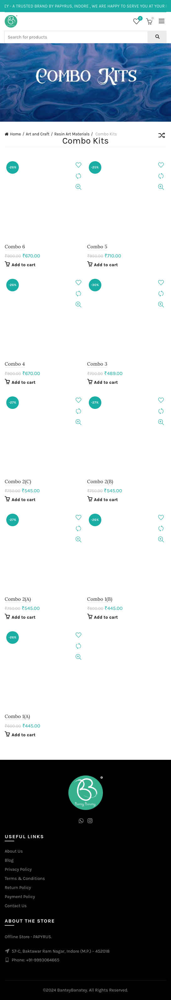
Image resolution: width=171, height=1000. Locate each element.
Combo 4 (15, 364)
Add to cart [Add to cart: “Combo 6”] (23, 264)
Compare (78, 176)
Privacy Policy (18, 869)
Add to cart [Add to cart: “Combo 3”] (106, 382)
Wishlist (140, 19)
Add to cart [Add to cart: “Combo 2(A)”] (23, 617)
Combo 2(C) (18, 481)
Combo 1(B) (100, 599)
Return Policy (18, 887)
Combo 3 (97, 364)
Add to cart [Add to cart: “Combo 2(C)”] (23, 499)
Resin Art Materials (71, 134)
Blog (9, 860)
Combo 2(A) (18, 599)
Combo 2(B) (100, 481)
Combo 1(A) (17, 716)
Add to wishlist (78, 165)
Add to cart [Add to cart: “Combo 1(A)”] (23, 735)
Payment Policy (20, 896)
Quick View (78, 187)
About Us (14, 851)
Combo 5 (97, 247)
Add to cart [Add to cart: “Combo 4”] (23, 382)
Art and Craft (37, 134)
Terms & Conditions (25, 878)
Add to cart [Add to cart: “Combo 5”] (106, 264)
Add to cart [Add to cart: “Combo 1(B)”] (106, 617)
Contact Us (16, 905)
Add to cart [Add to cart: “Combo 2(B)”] (106, 499)
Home (15, 134)
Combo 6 (15, 247)
